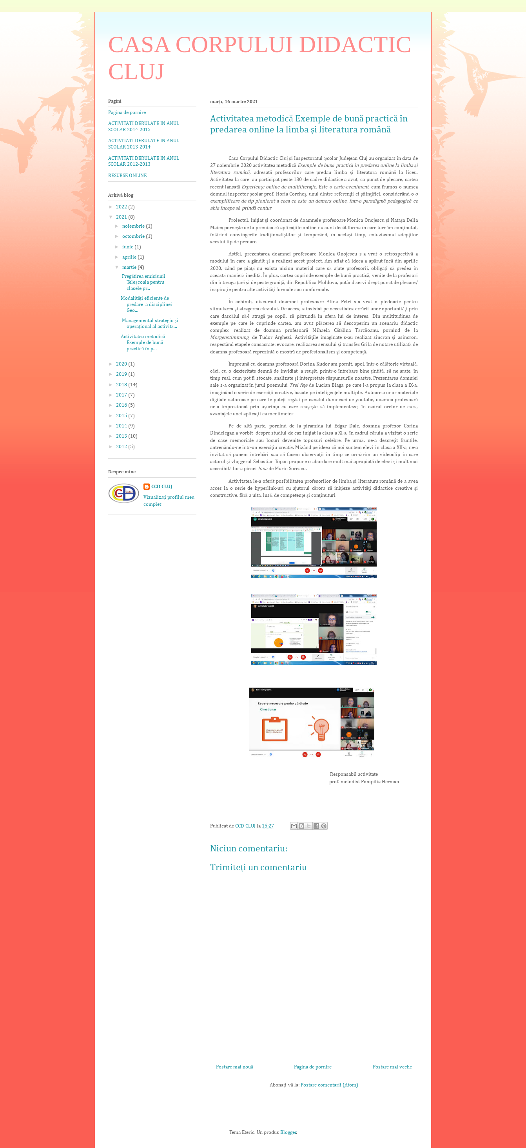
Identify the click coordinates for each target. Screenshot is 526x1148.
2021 (122, 217)
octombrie (134, 236)
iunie (128, 247)
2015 (122, 415)
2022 (122, 207)
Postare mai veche (392, 1067)
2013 (122, 436)
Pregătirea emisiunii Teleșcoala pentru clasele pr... (143, 282)
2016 (122, 405)
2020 (122, 364)
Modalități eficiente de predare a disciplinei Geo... (146, 304)
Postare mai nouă (234, 1067)
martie (130, 267)
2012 (122, 446)
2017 (122, 395)
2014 (122, 426)
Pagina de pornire (313, 1067)
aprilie (130, 257)
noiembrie (134, 226)
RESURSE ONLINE (127, 175)
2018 (122, 384)
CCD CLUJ (161, 486)
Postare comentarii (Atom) (329, 1085)
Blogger (288, 1132)
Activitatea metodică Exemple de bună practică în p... (143, 342)
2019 (122, 374)
